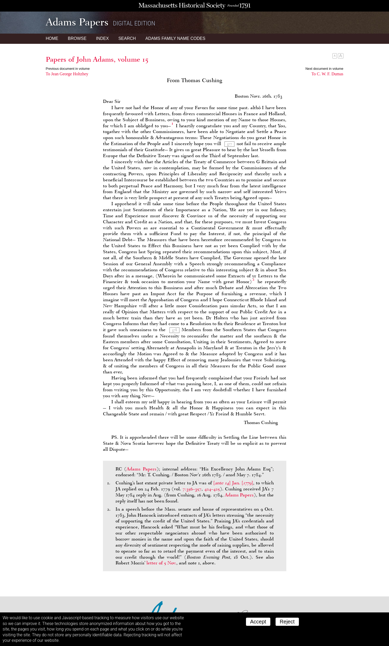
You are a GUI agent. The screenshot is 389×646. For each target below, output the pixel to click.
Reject (287, 621)
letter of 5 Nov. (161, 563)
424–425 (212, 489)
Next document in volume (324, 69)
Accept (258, 621)
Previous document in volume (68, 69)
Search (127, 38)
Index (102, 38)
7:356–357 (192, 489)
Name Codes (175, 38)
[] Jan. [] (233, 483)
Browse (77, 38)
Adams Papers (141, 469)
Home (52, 38)
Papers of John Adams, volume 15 (97, 59)
